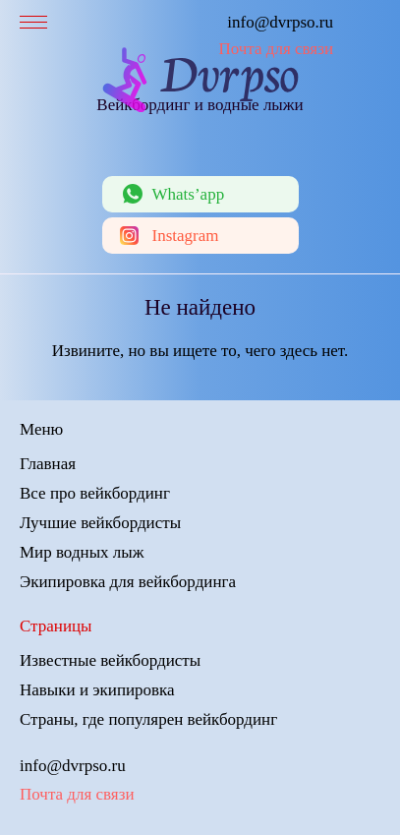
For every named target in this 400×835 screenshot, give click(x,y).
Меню (41, 429)
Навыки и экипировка (97, 690)
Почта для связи (275, 48)
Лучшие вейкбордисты (100, 522)
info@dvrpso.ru (280, 22)
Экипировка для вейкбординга (128, 581)
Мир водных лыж (81, 552)
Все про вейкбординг (95, 493)
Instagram (185, 235)
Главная (48, 463)
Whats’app (188, 194)
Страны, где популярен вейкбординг (148, 719)
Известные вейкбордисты (110, 660)
